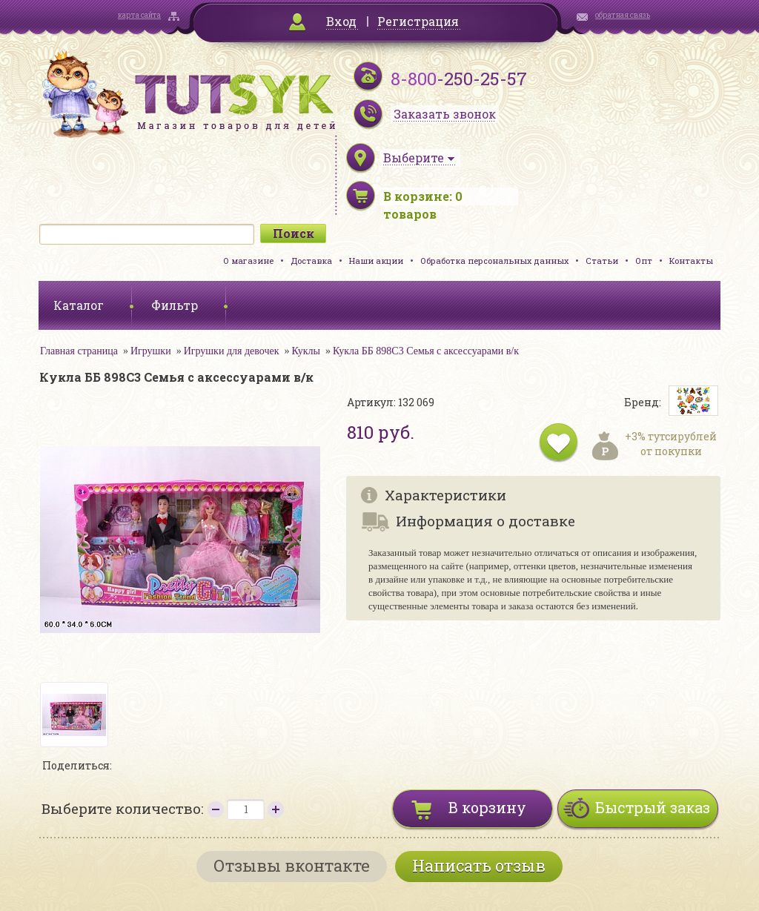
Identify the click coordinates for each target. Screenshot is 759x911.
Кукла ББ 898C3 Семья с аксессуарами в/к (426, 351)
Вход (341, 21)
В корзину (487, 807)
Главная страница (79, 351)
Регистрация (418, 21)
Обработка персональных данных (494, 260)
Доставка (311, 260)
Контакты (691, 260)
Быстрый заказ (652, 807)
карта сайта (139, 15)
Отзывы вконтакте (291, 865)
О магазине (248, 260)
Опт (643, 260)
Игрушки (150, 351)
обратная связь (622, 15)
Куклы (306, 351)
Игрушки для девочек (231, 351)
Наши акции (376, 260)
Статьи (602, 260)
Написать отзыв (479, 865)
